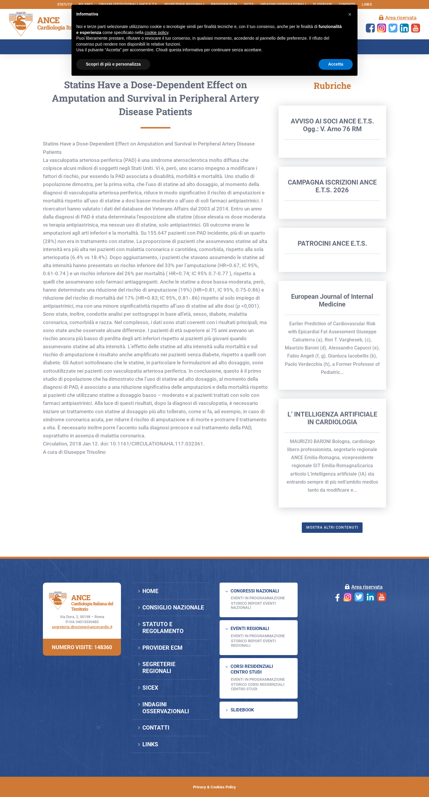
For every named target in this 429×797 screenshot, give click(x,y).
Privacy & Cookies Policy (214, 787)
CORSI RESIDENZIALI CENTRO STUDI (252, 669)
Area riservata (400, 18)
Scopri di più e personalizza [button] (113, 64)
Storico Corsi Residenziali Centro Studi (258, 686)
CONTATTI (156, 727)
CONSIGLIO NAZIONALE (173, 607)
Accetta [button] (335, 64)
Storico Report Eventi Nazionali (253, 605)
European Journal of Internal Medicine (332, 338)
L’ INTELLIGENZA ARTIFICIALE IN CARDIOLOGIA (332, 456)
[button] (350, 14)
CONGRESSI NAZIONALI (255, 591)
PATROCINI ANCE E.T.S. (332, 282)
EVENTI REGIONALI (250, 628)
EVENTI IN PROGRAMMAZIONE (258, 598)
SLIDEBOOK (242, 710)
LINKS (367, 4)
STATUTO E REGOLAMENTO (163, 627)
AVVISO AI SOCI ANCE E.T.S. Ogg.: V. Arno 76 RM (332, 163)
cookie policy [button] (156, 32)
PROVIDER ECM (162, 647)
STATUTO (64, 4)
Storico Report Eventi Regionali (253, 643)
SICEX (150, 687)
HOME (150, 591)
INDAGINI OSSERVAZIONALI (165, 708)
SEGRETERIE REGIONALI (158, 668)
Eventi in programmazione (258, 679)
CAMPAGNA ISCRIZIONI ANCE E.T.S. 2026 (332, 224)
